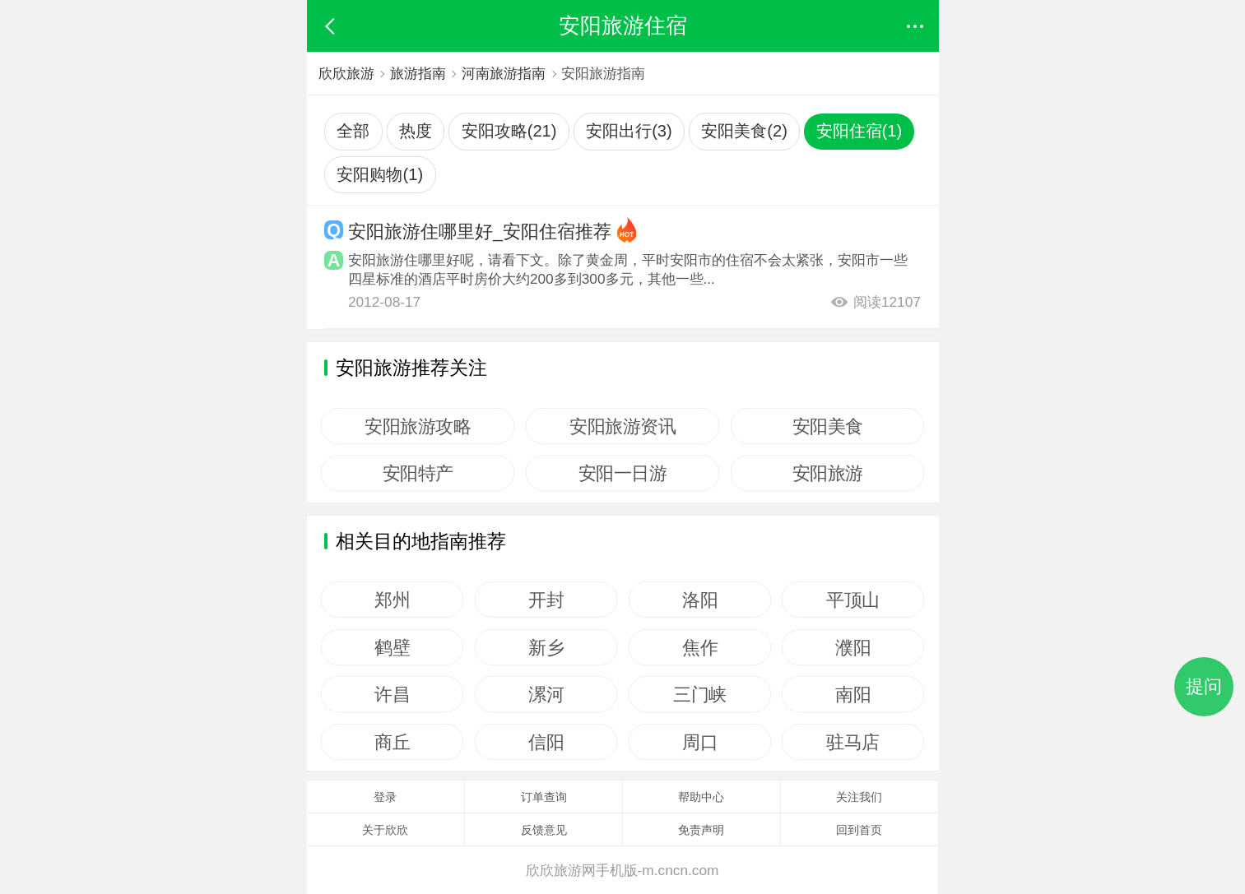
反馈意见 (544, 829)
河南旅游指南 (506, 73)
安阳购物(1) (380, 174)
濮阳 (853, 647)
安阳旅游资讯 (622, 426)
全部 (353, 131)
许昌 (393, 694)
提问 (1204, 686)
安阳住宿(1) (859, 131)
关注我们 (859, 797)
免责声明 (701, 829)
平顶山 (853, 599)
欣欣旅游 (346, 73)
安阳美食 (827, 426)
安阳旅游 (827, 473)
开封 (546, 599)
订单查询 (544, 797)
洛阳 (700, 599)
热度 (415, 131)
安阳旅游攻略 (418, 426)
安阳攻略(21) (509, 131)
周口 (700, 742)
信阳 (546, 742)
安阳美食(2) (744, 131)
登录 (385, 797)
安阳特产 (418, 473)
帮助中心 (701, 797)
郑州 (393, 599)
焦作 (700, 647)
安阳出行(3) (629, 131)
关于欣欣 (385, 829)
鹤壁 (393, 647)
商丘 (393, 742)
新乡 (546, 647)
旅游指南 (419, 73)
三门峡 (700, 694)
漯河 (546, 694)
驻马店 (853, 742)
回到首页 (859, 829)
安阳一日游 (622, 473)
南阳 (853, 694)
